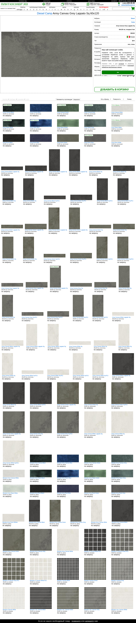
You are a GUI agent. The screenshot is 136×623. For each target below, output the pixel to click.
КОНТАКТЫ (46, 1)
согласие (121, 64)
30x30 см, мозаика (95, 553)
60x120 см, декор (37, 524)
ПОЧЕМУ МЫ (23, 1)
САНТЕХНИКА (90, 7)
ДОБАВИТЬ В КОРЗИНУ (114, 89)
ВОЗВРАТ (114, 1)
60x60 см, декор (122, 524)
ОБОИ (64, 7)
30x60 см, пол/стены (58, 173)
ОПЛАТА (69, 1)
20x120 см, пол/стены (12, 173)
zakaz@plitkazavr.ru (128, 5)
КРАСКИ (76, 7)
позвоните (76, 621)
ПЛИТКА (22, 7)
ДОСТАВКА (91, 1)
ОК (118, 72)
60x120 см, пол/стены (78, 173)
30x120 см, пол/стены (36, 173)
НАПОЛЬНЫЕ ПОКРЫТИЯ (37, 7)
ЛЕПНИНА (52, 7)
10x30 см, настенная (14, 114)
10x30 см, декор (41, 464)
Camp (133, 22)
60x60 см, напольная (123, 377)
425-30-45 (129, 3)
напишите (89, 621)
